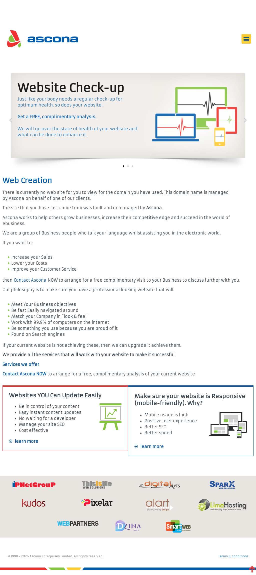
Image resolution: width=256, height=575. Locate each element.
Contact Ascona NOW (24, 373)
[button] (246, 39)
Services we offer (20, 364)
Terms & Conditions (233, 556)
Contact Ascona (30, 280)
